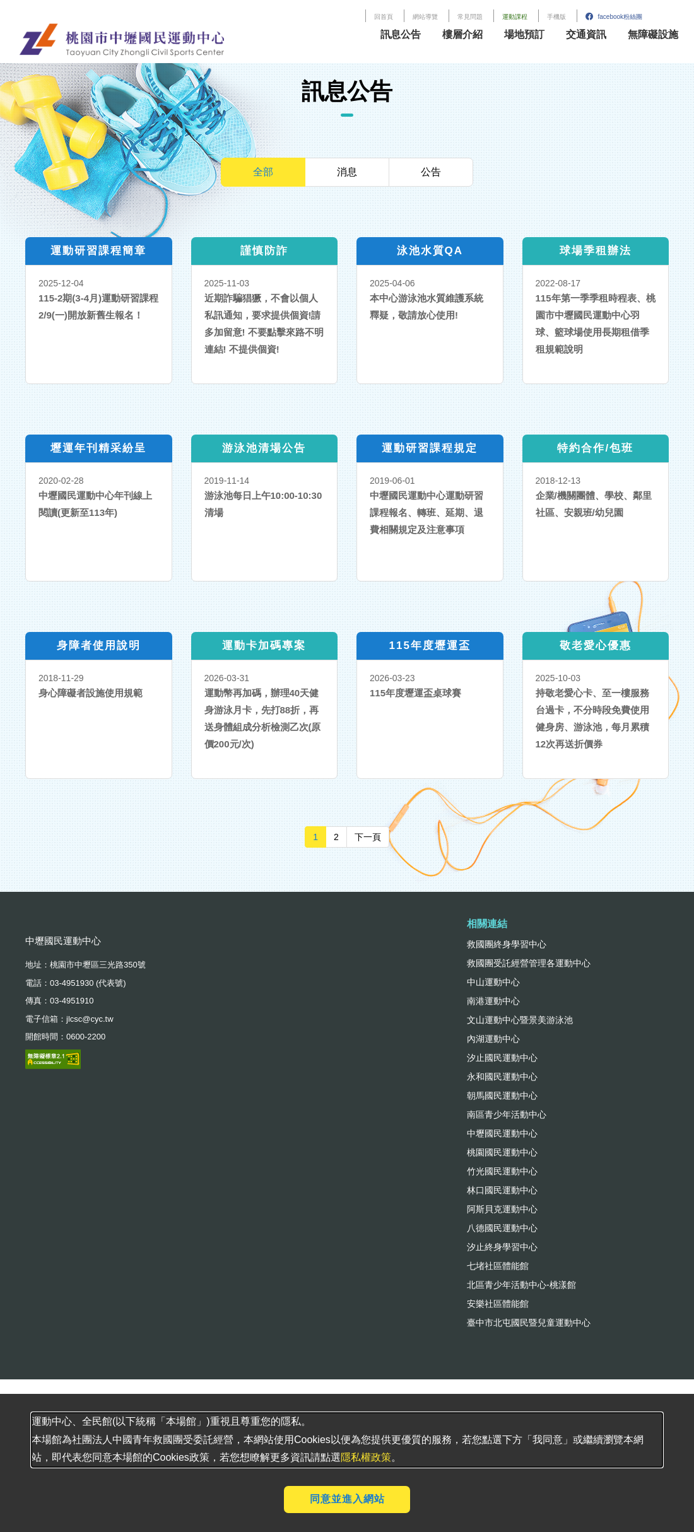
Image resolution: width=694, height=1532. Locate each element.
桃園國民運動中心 (502, 1152)
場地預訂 (524, 34)
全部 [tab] (263, 172)
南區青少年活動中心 (506, 1114)
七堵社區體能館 (498, 1266)
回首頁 (383, 16)
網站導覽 (425, 16)
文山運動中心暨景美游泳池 (520, 1020)
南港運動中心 (493, 1001)
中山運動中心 (493, 982)
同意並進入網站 (347, 1499)
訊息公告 (400, 34)
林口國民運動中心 (502, 1190)
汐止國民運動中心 (502, 1058)
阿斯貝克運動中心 (502, 1209)
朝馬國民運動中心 (502, 1096)
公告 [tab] (431, 172)
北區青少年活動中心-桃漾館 (521, 1285)
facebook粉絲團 (613, 16)
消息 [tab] (347, 172)
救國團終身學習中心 (506, 944)
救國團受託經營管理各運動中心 (529, 963)
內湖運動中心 (493, 1039)
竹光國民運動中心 (502, 1171)
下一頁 (372, 836)
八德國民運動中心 (502, 1228)
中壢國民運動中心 (502, 1133)
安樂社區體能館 (498, 1304)
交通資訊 (586, 34)
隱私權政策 (366, 1457)
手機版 (556, 16)
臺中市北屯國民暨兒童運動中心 (529, 1323)
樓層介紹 (462, 34)
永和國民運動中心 (502, 1077)
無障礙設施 (653, 34)
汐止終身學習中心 (502, 1247)
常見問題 (470, 16)
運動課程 (514, 16)
